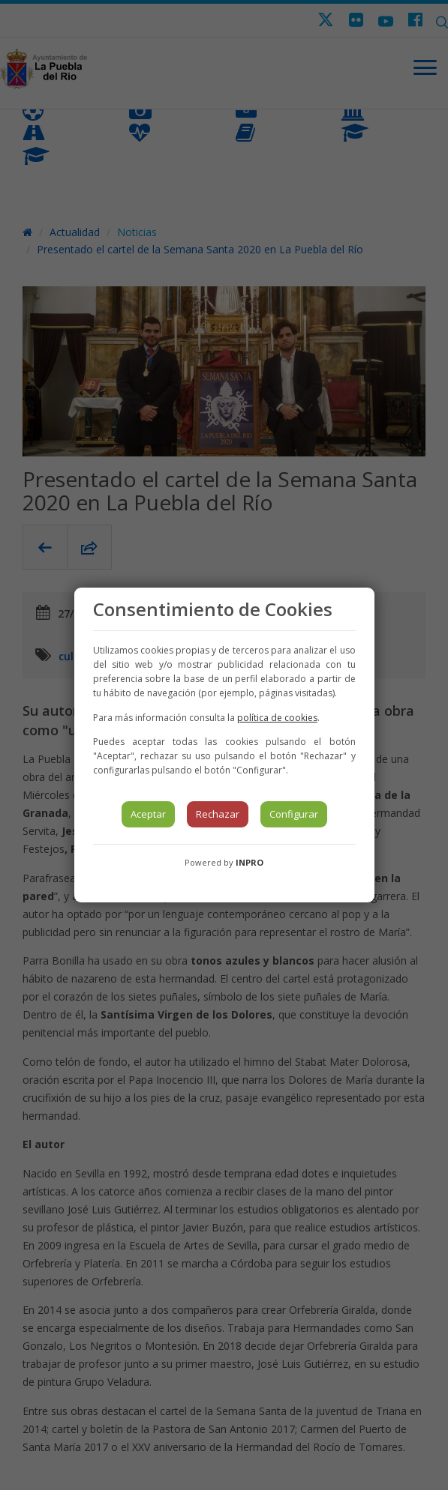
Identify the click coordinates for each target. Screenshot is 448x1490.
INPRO (249, 862)
